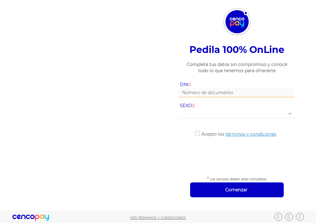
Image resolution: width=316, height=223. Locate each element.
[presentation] (237, 155)
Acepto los (238, 134)
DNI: (186, 84)
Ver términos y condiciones (158, 218)
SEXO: (188, 106)
